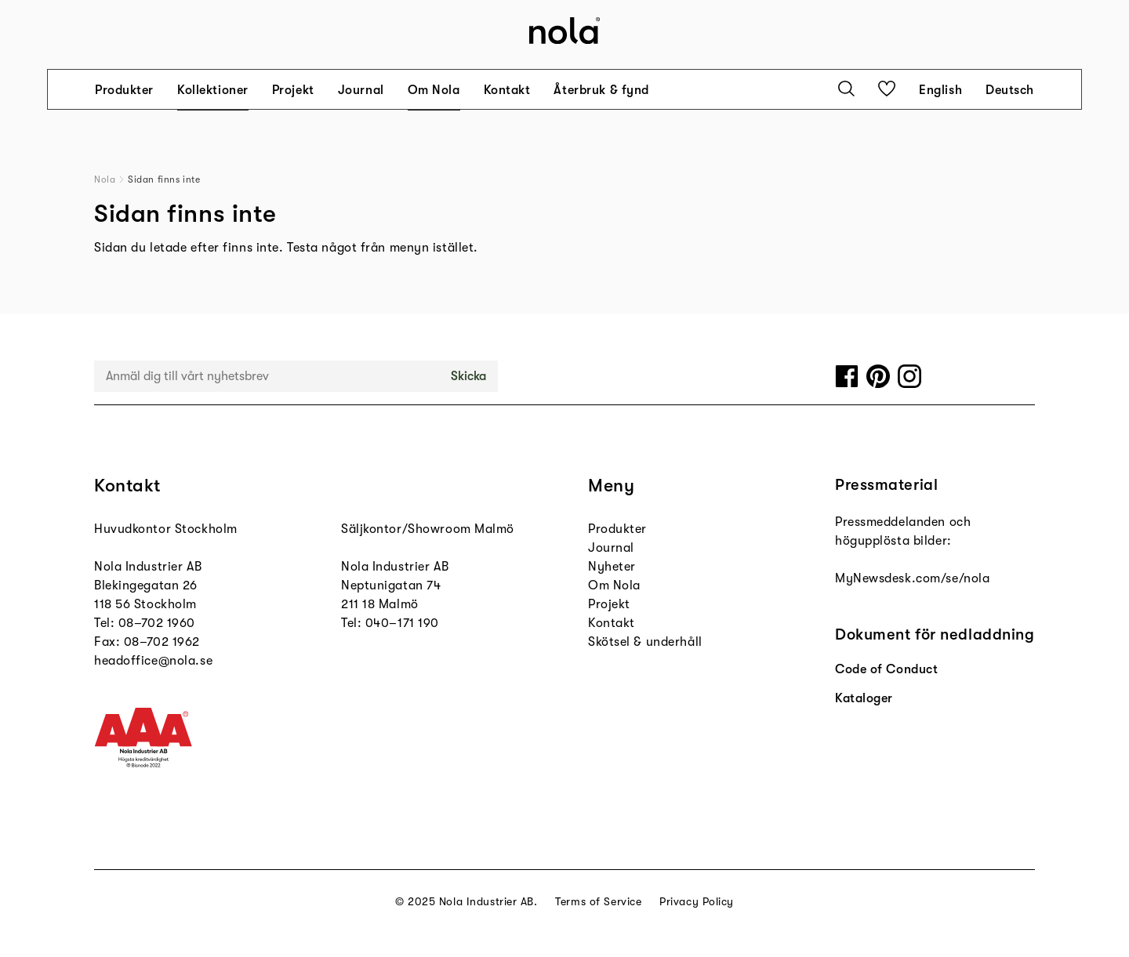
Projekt (293, 90)
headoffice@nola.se (153, 661)
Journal (361, 90)
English (940, 90)
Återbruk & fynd (601, 90)
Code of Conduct (886, 669)
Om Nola (434, 90)
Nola (104, 179)
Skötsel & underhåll (645, 642)
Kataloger (864, 698)
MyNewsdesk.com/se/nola (912, 578)
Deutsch (1010, 90)
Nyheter (612, 567)
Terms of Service (598, 901)
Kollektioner (213, 90)
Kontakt (507, 90)
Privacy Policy (696, 901)
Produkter (124, 90)
